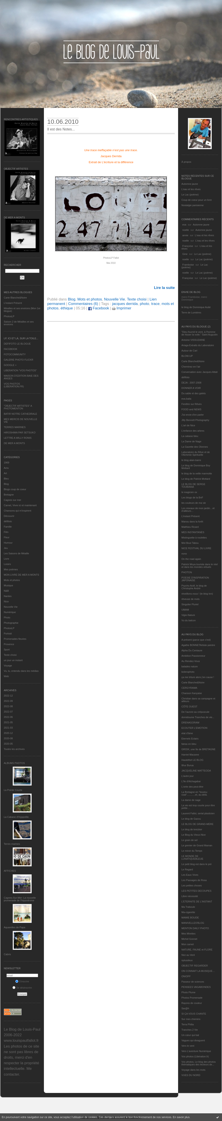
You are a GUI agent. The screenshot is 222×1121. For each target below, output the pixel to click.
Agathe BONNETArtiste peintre (198, 645)
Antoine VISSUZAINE (193, 340)
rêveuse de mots (190, 599)
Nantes (8, 596)
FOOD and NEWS (191, 409)
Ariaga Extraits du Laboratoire (197, 345)
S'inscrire (22, 981)
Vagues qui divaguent (193, 1040)
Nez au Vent (188, 955)
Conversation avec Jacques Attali (199, 372)
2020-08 (8, 738)
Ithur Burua (187, 765)
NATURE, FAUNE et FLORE (196, 949)
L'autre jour (187, 776)
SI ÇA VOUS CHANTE (193, 1013)
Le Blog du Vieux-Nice (193, 834)
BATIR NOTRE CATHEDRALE (20, 413)
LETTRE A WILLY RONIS (17, 438)
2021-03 (8, 727)
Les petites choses (191, 885)
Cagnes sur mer (12, 500)
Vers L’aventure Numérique (196, 1051)
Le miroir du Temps (191, 850)
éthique (67, 308)
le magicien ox (189, 492)
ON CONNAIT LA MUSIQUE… (198, 971)
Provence (9, 644)
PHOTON (186, 572)
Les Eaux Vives (189, 874)
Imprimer (121, 308)
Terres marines (12, 844)
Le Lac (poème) (190, 194)
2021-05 (8, 722)
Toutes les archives (14, 749)
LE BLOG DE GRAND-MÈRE (197, 824)
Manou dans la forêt (192, 521)
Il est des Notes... (61, 129)
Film (6, 532)
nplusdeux (187, 960)
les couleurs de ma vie (193, 503)
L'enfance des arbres (192, 430)
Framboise (188, 264)
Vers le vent (187, 1045)
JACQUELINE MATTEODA (196, 770)
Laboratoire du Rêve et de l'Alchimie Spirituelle (195, 453)
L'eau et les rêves (191, 189)
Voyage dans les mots (193, 1069)
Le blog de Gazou (191, 818)
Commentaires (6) (83, 304)
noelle (185, 230)
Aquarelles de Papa (14, 927)
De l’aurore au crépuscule (195, 712)
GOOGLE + (10, 365)
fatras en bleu (188, 744)
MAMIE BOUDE (190, 917)
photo (144, 304)
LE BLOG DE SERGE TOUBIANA (193, 485)
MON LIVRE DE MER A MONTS (21, 574)
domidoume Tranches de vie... (197, 717)
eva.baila (186, 398)
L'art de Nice (188, 425)
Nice (6, 601)
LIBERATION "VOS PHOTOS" (20, 370)
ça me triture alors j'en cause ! (197, 677)
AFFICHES (10, 870)
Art (5, 473)
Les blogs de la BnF (192, 497)
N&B (6, 590)
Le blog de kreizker (191, 829)
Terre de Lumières (191, 312)
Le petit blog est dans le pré (196, 864)
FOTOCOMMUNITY (15, 354)
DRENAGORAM (190, 722)
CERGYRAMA (189, 687)
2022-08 (8, 706)
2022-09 (8, 701)
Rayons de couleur (191, 1003)
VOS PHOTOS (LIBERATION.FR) (14, 385)
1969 (6, 462)
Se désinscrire (22, 987)
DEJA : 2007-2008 (191, 382)
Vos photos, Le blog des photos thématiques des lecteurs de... (198, 1063)
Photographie (11, 622)
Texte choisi (10, 655)
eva (184, 224)
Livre (6, 558)
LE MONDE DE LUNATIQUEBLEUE (192, 857)
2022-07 (8, 711)
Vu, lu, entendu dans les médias (21, 671)
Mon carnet (187, 944)
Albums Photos (14, 763)
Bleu (6, 478)
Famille (8, 526)
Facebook (98, 308)
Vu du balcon (188, 620)
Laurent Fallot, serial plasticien (198, 813)
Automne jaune (189, 184)
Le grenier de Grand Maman (196, 845)
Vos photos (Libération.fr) (195, 1056)
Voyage (8, 665)
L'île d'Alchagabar (191, 781)
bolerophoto (187, 671)
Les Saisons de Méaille (16, 553)
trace (155, 304)
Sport (7, 649)
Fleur (6, 537)
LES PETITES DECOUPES (196, 890)
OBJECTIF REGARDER (194, 965)
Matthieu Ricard (190, 527)
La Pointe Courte (13, 790)
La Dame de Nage (191, 441)
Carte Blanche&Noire (15, 297)
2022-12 (8, 695)
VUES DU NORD (190, 1075)
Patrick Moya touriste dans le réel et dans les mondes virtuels (199, 565)
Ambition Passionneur (193, 655)
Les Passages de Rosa (194, 880)
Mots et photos (12, 580)
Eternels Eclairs (189, 738)
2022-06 (8, 717)
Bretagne (9, 494)
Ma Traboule (188, 907)
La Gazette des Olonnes (194, 446)
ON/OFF (186, 976)
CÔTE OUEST (189, 706)
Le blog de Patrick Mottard (195, 478)
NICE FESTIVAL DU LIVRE (196, 548)
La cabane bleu (189, 436)
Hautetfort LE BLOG (192, 760)
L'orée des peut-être (192, 786)
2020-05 (8, 743)
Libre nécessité (189, 896)
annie (185, 235)
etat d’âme (187, 733)
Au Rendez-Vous (190, 661)
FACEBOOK (10, 349)
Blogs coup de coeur (15, 489)
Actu (6, 468)
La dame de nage (191, 800)
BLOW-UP (187, 356)
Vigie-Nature (188, 615)
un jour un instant (13, 660)
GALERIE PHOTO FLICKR (18, 359)
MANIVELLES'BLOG (192, 923)
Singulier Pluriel (189, 604)
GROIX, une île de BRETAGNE (198, 749)
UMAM (185, 609)
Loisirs (7, 564)
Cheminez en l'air (190, 366)
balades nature (189, 666)
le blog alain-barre (191, 460)
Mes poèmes (11, 569)
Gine (184, 254)
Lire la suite (164, 288)
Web (6, 676)
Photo (7, 617)
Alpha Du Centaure (191, 650)
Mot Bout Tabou (190, 543)
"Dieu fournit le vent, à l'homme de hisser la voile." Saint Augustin (199, 333)
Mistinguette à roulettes (194, 537)
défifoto (8, 521)
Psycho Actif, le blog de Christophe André (194, 587)
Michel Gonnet (189, 939)
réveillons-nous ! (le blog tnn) (197, 593)
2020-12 (8, 733)
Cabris (7, 954)
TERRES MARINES (15, 427)
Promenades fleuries (15, 639)
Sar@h (185, 1008)
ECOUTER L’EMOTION (194, 728)
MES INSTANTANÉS (192, 532)
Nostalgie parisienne (192, 205)
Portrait (8, 633)
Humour (8, 542)
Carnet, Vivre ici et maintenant (20, 505)
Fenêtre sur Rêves (191, 404)
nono (184, 553)
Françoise (187, 246)
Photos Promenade (191, 997)
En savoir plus (181, 1117)
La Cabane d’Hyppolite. (16, 817)
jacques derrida (125, 304)
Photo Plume (188, 992)
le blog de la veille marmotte (196, 473)
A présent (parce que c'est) (196, 639)
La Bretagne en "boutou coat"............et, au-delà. (194, 793)
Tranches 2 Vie (189, 1029)
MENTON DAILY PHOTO (195, 928)
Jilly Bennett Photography (195, 420)
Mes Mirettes (188, 933)
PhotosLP (9, 316)
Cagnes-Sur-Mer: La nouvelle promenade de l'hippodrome (20, 899)
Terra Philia (187, 1024)
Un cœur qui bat (190, 1035)
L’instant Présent (13, 303)
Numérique (10, 612)
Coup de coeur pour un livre (196, 200)
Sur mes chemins (190, 1019)
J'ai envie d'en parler (192, 414)
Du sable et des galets (193, 393)
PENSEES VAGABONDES (196, 987)
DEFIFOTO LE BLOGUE (17, 343)
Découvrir (9, 516)
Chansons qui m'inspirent (17, 510)
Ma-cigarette (188, 912)
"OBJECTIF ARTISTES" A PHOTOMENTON (18, 407)
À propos (186, 161)
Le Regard (187, 869)
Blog (6, 484)
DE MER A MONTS (14, 443)
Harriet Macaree (190, 754)
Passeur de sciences (192, 981)
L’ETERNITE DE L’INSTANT (196, 901)
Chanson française (191, 693)
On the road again (191, 559)
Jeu (6, 548)
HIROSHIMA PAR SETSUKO (19, 432)
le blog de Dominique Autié (196, 307)
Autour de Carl (189, 350)
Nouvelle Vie (11, 606)
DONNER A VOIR (191, 388)
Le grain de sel (189, 840)
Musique (8, 585)
